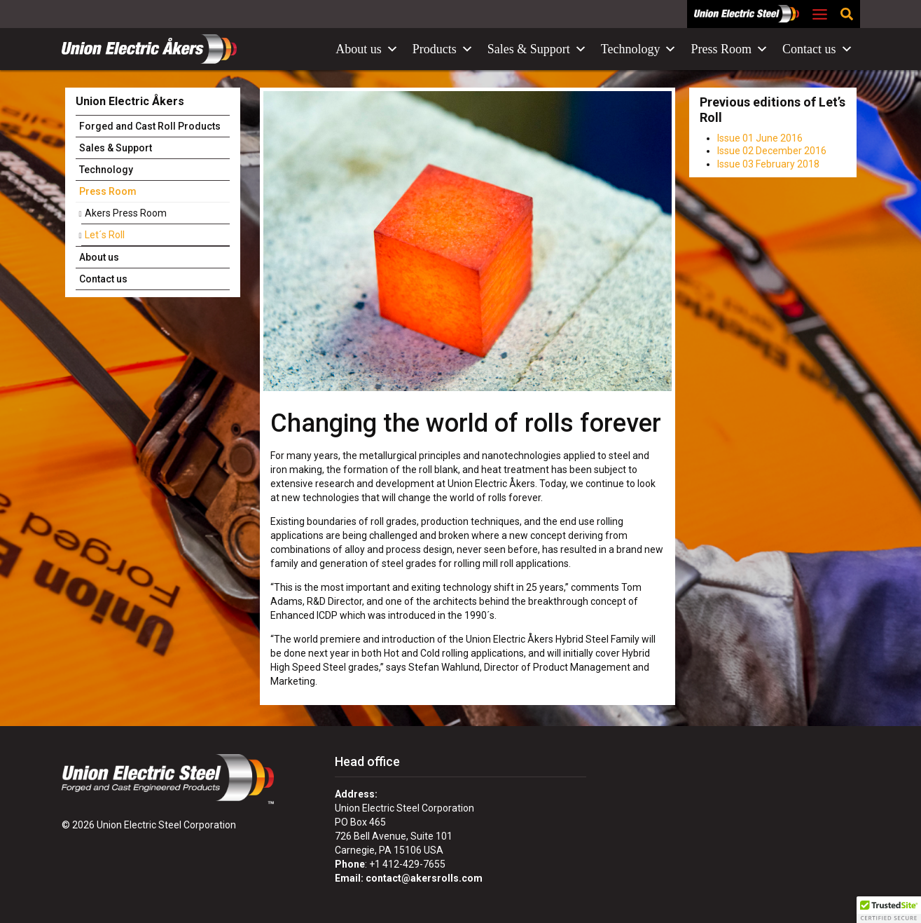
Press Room (729, 49)
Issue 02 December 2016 (771, 150)
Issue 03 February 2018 (768, 164)
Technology (639, 49)
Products (443, 49)
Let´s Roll (105, 234)
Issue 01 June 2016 (760, 138)
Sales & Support (537, 49)
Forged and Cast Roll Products (150, 126)
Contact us (817, 49)
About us (367, 49)
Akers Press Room (126, 213)
